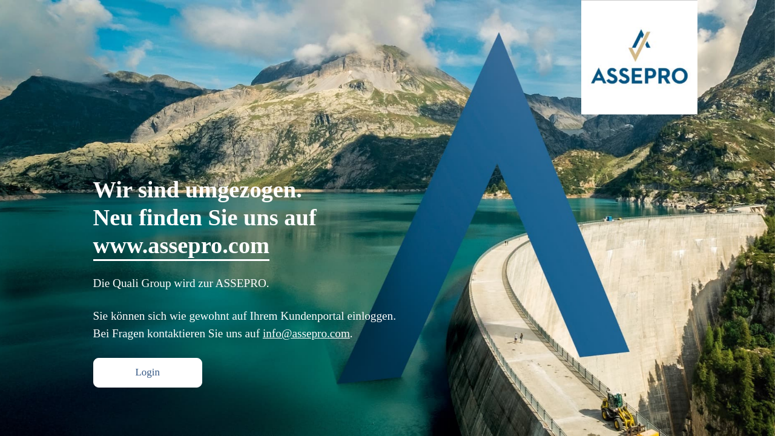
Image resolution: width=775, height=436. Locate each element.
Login (139, 372)
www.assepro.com (181, 244)
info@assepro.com (306, 332)
